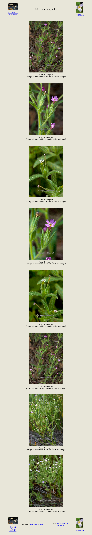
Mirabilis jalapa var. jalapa (62, 524)
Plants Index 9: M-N (36, 524)
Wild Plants (80, 530)
